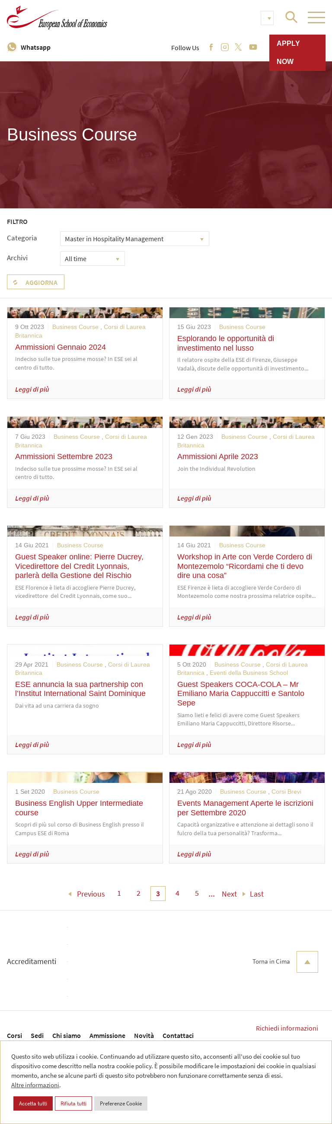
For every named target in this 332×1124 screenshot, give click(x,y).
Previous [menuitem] (91, 894)
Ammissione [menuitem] (107, 1035)
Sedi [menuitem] (37, 1035)
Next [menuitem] (229, 894)
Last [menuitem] (257, 894)
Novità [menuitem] (144, 1035)
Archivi (17, 257)
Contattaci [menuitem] (178, 1035)
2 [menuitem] (138, 893)
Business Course (75, 326)
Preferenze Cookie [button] (121, 1103)
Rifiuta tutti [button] (73, 1103)
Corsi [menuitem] (14, 1035)
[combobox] (134, 238)
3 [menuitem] (158, 893)
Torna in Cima (285, 962)
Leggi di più (32, 389)
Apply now (288, 52)
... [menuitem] (212, 894)
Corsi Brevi (286, 791)
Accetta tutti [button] (33, 1103)
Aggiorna (41, 282)
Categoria (22, 238)
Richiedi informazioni (287, 1028)
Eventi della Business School (249, 672)
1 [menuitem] (119, 893)
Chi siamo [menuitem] (66, 1035)
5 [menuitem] (197, 893)
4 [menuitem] (177, 893)
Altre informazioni (35, 1085)
